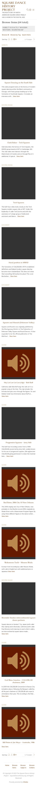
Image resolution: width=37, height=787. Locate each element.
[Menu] (33, 9)
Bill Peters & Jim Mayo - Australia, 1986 (18, 742)
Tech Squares (18, 202)
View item (16, 96)
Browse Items (14, 766)
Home (7, 765)
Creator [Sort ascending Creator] (11, 39)
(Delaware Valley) (18, 322)
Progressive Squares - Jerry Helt (18, 442)
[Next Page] (34, 39)
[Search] (30, 9)
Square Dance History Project (14, 6)
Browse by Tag (16, 35)
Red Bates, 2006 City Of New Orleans (18, 502)
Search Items (26, 35)
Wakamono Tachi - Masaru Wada (18, 562)
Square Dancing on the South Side (18, 83)
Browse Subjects (23, 766)
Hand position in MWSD (18, 262)
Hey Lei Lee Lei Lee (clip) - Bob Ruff (18, 382)
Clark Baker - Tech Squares (18, 143)
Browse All (5, 35)
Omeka (25, 782)
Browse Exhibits (32, 766)
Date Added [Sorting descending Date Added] (15, 39)
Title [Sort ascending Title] (9, 39)
